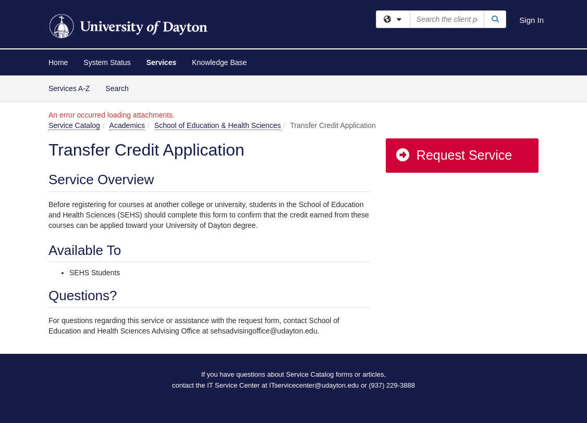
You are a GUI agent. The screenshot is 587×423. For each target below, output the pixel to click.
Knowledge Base (219, 62)
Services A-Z (69, 88)
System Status (106, 62)
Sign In (531, 20)
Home (58, 62)
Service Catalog (74, 125)
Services (161, 62)
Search (120, 88)
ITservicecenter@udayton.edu (314, 385)
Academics (127, 125)
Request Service (453, 155)
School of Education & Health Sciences (217, 125)
